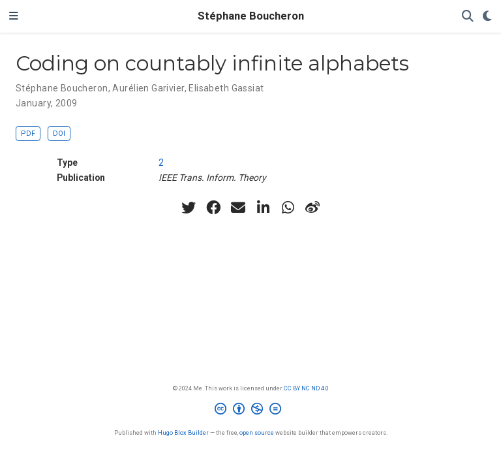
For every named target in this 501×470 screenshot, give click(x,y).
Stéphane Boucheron (251, 16)
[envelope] (238, 207)
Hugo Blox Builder (183, 432)
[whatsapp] (287, 207)
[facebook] (213, 207)
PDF (28, 133)
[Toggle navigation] (13, 16)
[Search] (468, 16)
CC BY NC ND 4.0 (306, 388)
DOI (59, 133)
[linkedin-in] (263, 207)
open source (256, 432)
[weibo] (312, 207)
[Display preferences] (487, 16)
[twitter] (188, 207)
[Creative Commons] (250, 410)
